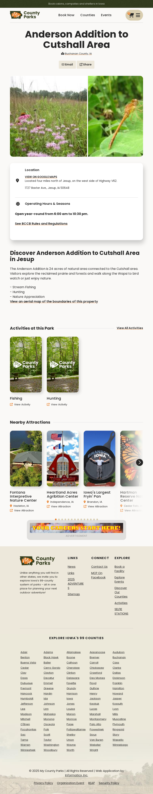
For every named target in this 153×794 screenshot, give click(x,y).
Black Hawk (51, 657)
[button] (128, 477)
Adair (24, 652)
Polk (46, 729)
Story (116, 735)
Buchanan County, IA (76, 53)
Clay (23, 673)
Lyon (116, 709)
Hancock (26, 693)
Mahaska (50, 714)
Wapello (118, 740)
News (72, 567)
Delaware (73, 678)
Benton (25, 657)
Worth (70, 750)
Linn (46, 709)
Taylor (48, 740)
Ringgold (118, 729)
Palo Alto (95, 724)
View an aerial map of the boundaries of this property (54, 301)
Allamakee (74, 652)
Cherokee (73, 668)
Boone (71, 657)
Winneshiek (28, 750)
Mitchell (25, 719)
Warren (25, 745)
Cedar (25, 668)
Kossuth (118, 704)
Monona (49, 719)
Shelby (71, 735)
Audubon (119, 652)
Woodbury (50, 750)
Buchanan (119, 657)
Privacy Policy (43, 783)
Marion (71, 714)
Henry (93, 693)
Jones (71, 704)
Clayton (49, 673)
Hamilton (118, 688)
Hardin (48, 693)
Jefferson (27, 704)
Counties (87, 15)
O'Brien (25, 724)
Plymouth (119, 724)
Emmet (48, 683)
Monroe (72, 719)
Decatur (49, 678)
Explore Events (120, 579)
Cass (116, 662)
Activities (121, 603)
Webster (95, 745)
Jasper (117, 698)
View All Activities (130, 333)
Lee (23, 709)
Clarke (117, 668)
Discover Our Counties (121, 592)
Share (85, 64)
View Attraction (22, 515)
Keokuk (94, 704)
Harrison (72, 693)
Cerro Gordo (52, 668)
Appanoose (97, 652)
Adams (48, 652)
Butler (47, 662)
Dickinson (119, 678)
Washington (51, 745)
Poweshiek (97, 729)
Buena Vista (28, 662)
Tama (24, 740)
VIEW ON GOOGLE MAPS (41, 177)
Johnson (49, 704)
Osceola (49, 724)
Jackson (95, 698)
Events (106, 15)
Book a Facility (120, 569)
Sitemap (74, 594)
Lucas (93, 709)
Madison (26, 714)
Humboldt (27, 698)
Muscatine (119, 719)
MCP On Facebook (98, 575)
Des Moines (97, 678)
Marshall (95, 714)
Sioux (93, 735)
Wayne (71, 745)
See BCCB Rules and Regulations (41, 223)
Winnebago (120, 745)
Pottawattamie (76, 729)
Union (70, 740)
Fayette (71, 683)
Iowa (70, 698)
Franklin (117, 683)
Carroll (94, 662)
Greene (49, 688)
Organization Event (70, 783)
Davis (24, 678)
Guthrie (94, 688)
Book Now (66, 15)
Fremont (26, 688)
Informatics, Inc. (76, 775)
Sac (23, 735)
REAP (91, 783)
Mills (115, 714)
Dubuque (27, 683)
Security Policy (109, 783)
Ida (46, 698)
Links (71, 573)
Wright (94, 750)
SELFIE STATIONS (121, 611)
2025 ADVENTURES (76, 583)
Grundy (71, 688)
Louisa (71, 709)
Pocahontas (28, 729)
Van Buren (96, 740)
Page (70, 724)
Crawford (96, 673)
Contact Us (99, 567)
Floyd (93, 683)
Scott (47, 735)
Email (67, 64)
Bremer (94, 657)
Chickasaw (97, 668)
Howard (118, 693)
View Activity (20, 409)
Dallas (117, 673)
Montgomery (98, 719)
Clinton (71, 673)
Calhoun (72, 662)
